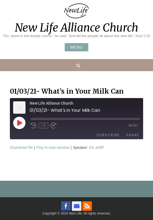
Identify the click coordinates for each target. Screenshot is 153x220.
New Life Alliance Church (76, 28)
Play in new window (53, 147)
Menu (76, 47)
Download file (21, 147)
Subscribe (108, 135)
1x (43, 125)
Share (132, 135)
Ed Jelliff (96, 147)
